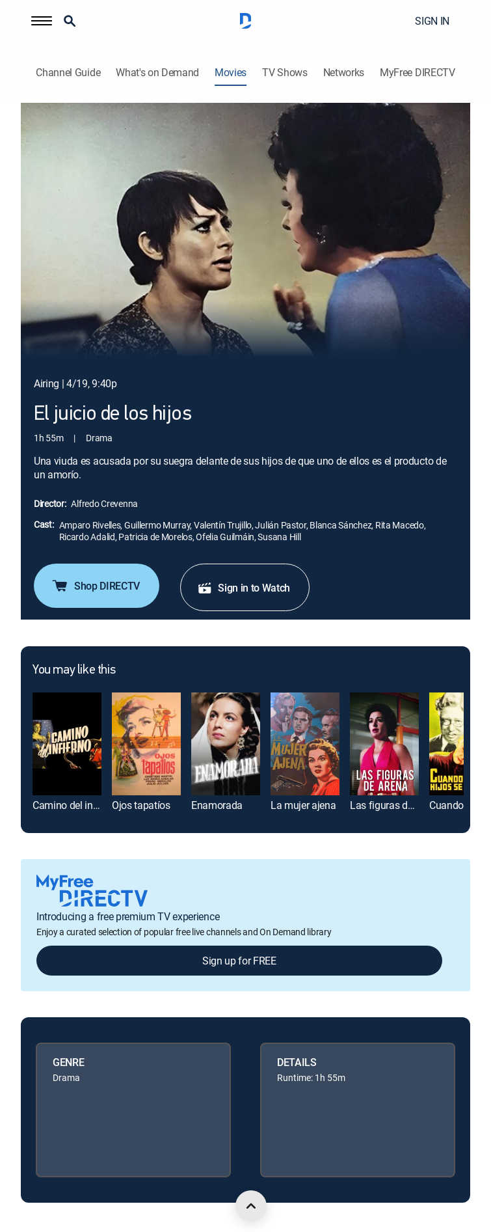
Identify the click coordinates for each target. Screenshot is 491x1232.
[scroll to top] (251, 1205)
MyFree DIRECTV (417, 72)
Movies (230, 72)
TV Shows (284, 72)
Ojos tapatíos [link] (141, 805)
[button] (41, 20)
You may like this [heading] (74, 670)
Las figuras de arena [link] (395, 805)
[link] (67, 743)
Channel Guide (68, 72)
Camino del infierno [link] (75, 805)
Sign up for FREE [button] (239, 960)
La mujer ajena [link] (303, 805)
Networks (343, 72)
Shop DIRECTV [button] (95, 586)
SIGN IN (432, 21)
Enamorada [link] (217, 805)
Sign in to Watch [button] (243, 587)
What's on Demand (157, 72)
